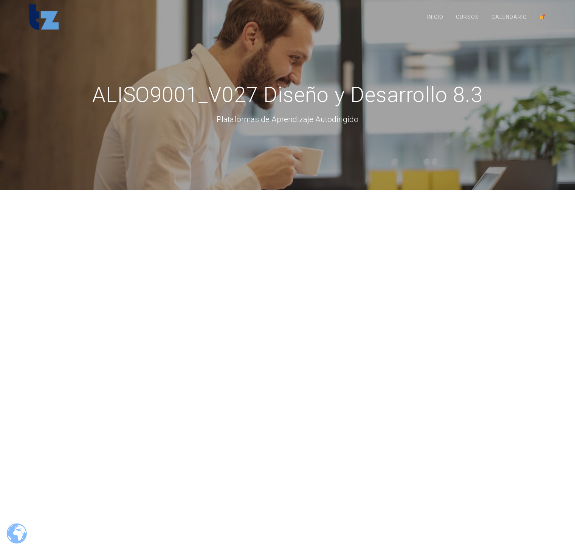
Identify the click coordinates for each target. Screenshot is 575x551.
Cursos (467, 17)
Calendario (509, 17)
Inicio (435, 17)
